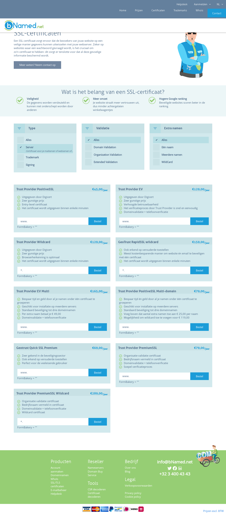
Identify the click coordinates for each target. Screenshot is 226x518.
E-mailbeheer (59, 493)
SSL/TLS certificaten (57, 488)
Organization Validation (108, 158)
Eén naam (167, 151)
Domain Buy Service (95, 476)
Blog (127, 475)
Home (122, 15)
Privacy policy (133, 496)
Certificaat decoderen (94, 498)
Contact (211, 15)
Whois (187, 15)
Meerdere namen (172, 158)
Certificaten (151, 15)
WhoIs (54, 482)
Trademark (32, 161)
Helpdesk (182, 4)
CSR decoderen (97, 493)
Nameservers (96, 471)
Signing (30, 168)
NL (218, 4)
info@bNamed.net (175, 465)
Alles (28, 143)
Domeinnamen (60, 478)
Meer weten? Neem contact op (39, 69)
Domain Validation (105, 151)
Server (49, 153)
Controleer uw (213, 26)
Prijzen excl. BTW (208, 510)
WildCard (167, 165)
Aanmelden (201, 4)
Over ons (130, 471)
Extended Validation (106, 165)
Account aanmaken (57, 473)
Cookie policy (133, 500)
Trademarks (171, 15)
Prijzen (135, 15)
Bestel (97, 225)
